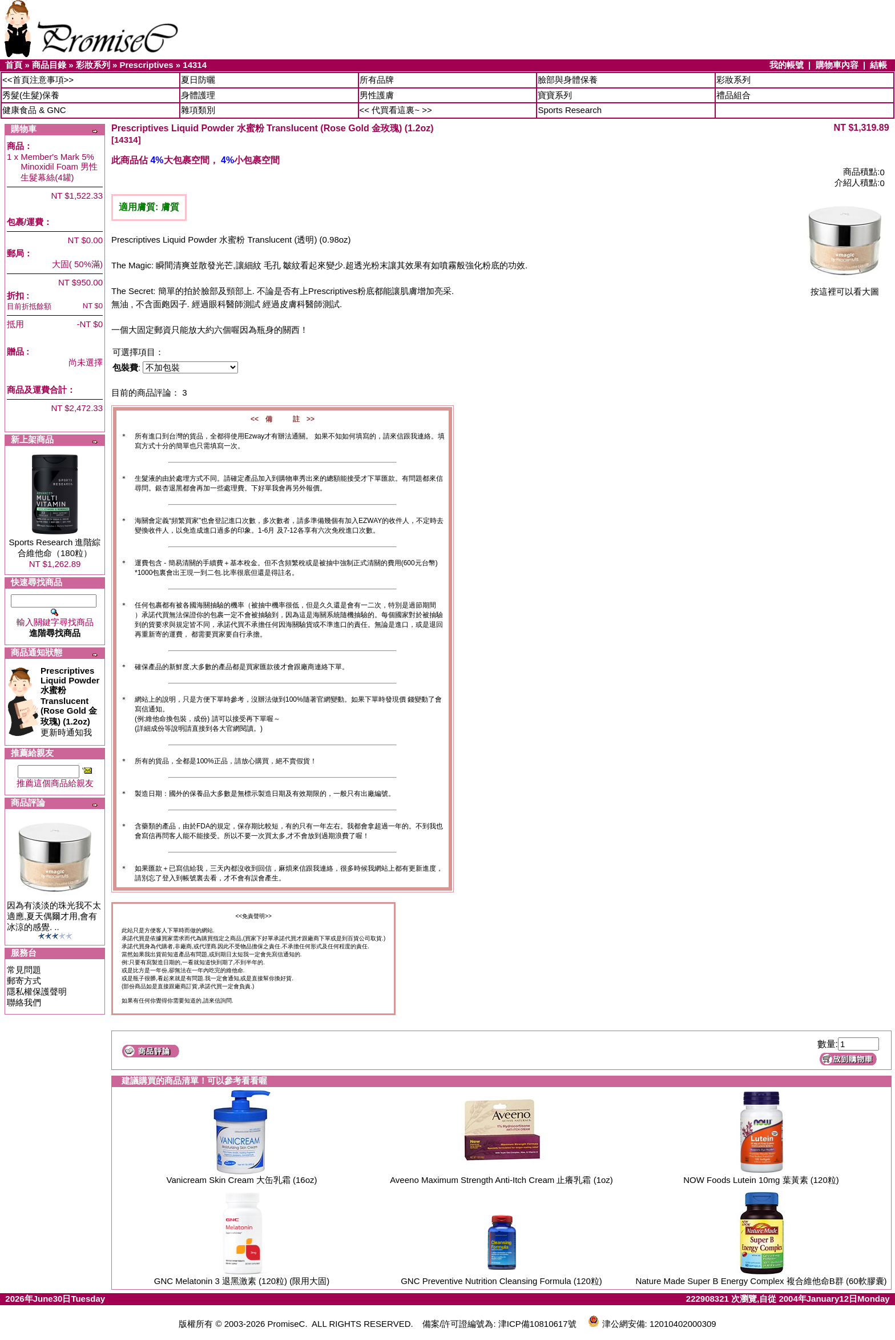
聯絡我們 (24, 1002)
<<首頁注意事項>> (38, 79)
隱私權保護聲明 (37, 991)
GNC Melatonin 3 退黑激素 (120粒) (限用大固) (242, 1281)
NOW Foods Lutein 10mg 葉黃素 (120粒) (761, 1180)
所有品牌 (377, 79)
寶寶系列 (555, 95)
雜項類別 (198, 110)
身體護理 (198, 95)
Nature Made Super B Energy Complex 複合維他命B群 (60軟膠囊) (760, 1281)
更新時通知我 (70, 701)
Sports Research (570, 110)
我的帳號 (786, 65)
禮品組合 (733, 95)
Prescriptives (146, 65)
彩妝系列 (93, 65)
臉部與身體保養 (568, 79)
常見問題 (24, 970)
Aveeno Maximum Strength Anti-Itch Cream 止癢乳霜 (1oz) (501, 1180)
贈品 (15, 351)
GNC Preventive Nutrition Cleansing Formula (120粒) (501, 1281)
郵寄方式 (24, 980)
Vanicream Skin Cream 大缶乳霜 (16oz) (242, 1180)
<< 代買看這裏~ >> (396, 110)
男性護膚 (377, 95)
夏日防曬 (198, 79)
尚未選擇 (85, 362)
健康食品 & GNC (34, 110)
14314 (195, 65)
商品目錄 (49, 65)
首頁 (13, 65)
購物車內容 (837, 65)
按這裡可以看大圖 (845, 287)
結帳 (878, 65)
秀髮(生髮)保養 (30, 95)
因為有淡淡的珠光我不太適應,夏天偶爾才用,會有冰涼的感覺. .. (54, 916)
